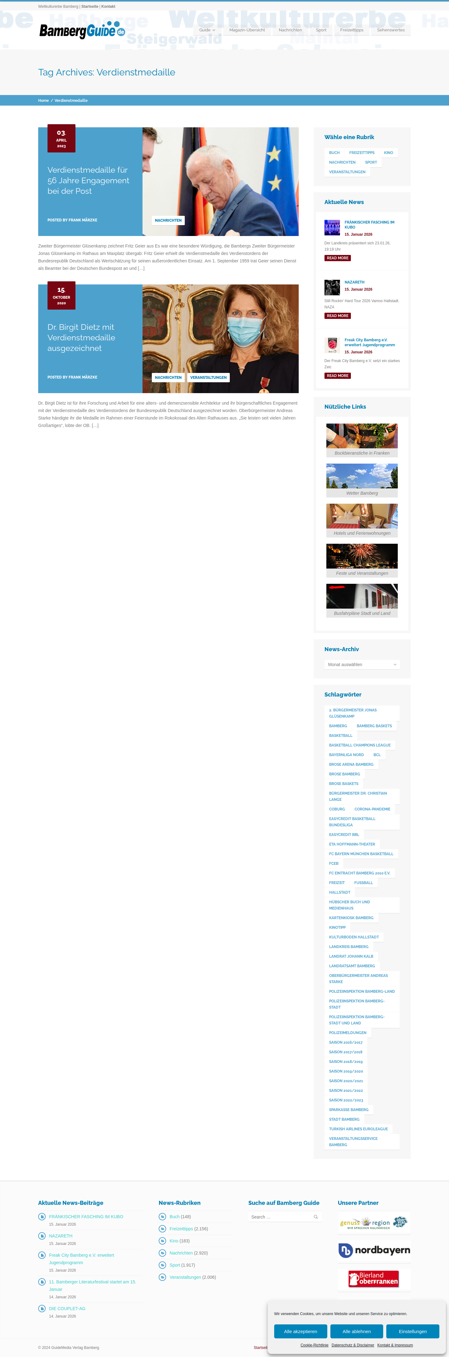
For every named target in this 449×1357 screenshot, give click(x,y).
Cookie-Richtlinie (315, 1345)
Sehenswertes (391, 30)
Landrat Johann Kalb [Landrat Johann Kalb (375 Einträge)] (351, 956)
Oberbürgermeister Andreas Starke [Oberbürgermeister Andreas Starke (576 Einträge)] (358, 979)
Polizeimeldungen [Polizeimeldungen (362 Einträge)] (347, 1033)
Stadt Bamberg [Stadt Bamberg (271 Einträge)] (344, 1119)
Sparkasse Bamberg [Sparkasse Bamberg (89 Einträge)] (349, 1110)
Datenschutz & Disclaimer (353, 1345)
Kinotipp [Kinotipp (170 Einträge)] (337, 927)
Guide (205, 30)
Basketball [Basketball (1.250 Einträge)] (340, 735)
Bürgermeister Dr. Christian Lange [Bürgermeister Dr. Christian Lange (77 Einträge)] (358, 796)
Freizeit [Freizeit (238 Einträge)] (337, 883)
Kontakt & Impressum (395, 1345)
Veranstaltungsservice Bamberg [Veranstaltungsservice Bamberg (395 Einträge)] (353, 1142)
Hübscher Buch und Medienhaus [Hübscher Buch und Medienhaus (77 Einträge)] (349, 905)
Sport (321, 30)
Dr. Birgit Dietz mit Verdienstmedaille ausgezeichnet (81, 337)
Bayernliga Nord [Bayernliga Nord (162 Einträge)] (346, 755)
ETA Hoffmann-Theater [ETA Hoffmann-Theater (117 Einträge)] (352, 844)
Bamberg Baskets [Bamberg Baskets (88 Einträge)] (374, 726)
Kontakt (108, 6)
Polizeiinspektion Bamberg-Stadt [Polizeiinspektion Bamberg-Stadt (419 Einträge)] (357, 1004)
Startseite (89, 6)
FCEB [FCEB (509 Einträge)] (333, 863)
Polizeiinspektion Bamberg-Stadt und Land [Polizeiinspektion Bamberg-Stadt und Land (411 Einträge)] (357, 1020)
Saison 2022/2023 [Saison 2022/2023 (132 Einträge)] (346, 1100)
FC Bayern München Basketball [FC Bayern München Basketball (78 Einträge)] (361, 854)
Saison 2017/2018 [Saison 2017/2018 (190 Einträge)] (345, 1052)
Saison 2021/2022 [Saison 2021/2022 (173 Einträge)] (346, 1090)
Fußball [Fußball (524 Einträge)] (363, 883)
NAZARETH (60, 1235)
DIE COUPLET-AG (67, 1308)
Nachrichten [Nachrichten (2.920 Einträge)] (342, 162)
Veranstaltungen (208, 377)
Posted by (72, 220)
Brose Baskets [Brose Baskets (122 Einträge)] (343, 784)
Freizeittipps (351, 30)
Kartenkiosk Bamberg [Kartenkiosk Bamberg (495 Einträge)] (351, 918)
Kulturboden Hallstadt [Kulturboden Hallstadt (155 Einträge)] (354, 937)
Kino (174, 1240)
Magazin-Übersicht (247, 30)
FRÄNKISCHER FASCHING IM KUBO (86, 1216)
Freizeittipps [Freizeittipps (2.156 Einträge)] (361, 153)
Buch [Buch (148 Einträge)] (334, 153)
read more (337, 258)
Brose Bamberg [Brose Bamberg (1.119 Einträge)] (344, 774)
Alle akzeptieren (300, 1331)
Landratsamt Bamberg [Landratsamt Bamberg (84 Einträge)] (352, 966)
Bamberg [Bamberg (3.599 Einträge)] (338, 726)
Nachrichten (290, 30)
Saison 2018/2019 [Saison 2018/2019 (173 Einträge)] (346, 1062)
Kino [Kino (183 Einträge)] (388, 153)
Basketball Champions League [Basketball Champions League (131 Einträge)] (360, 745)
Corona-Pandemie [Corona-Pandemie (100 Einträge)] (372, 809)
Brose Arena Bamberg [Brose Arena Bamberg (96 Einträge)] (351, 764)
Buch (174, 1216)
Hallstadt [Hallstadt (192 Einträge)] (339, 892)
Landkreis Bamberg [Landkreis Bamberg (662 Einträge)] (349, 947)
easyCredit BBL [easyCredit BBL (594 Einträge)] (344, 835)
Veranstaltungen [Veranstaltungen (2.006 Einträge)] (347, 172)
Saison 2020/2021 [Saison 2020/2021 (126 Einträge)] (346, 1081)
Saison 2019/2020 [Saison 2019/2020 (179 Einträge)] (346, 1071)
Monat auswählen (345, 664)
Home (43, 100)
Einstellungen (413, 1331)
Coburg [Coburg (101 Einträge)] (337, 809)
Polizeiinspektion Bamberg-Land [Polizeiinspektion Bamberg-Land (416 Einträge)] (362, 991)
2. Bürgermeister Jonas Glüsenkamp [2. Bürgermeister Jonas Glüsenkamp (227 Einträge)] (353, 713)
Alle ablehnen (357, 1331)
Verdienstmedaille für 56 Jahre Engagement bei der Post (88, 180)
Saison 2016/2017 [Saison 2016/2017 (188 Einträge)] (346, 1042)
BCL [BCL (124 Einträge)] (377, 755)
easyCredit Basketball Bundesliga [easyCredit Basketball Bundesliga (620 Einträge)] (352, 822)
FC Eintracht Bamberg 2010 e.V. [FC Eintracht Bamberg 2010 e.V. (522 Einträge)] (359, 873)
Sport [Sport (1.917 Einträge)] (371, 162)
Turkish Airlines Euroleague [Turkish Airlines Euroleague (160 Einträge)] (358, 1129)
